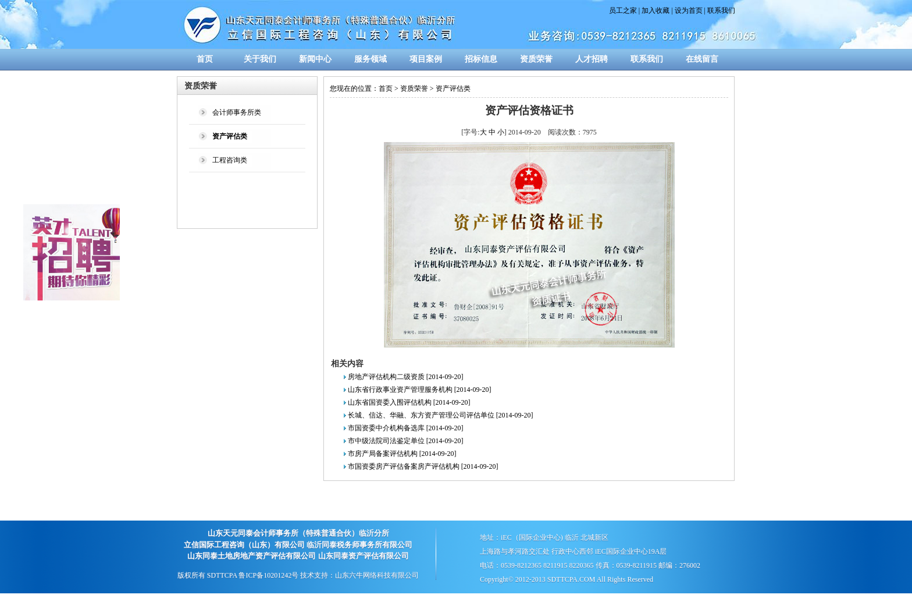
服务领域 (370, 59)
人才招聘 (591, 59)
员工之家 (623, 10)
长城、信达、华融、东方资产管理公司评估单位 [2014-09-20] (440, 415)
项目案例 (425, 59)
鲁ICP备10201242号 (268, 575)
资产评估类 (453, 88)
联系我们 (721, 10)
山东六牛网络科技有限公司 (377, 575)
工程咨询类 (229, 160)
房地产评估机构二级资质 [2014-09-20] (406, 377)
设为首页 (689, 10)
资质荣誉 (536, 59)
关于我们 (260, 59)
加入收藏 (655, 10)
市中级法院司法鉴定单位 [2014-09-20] (406, 441)
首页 (205, 59)
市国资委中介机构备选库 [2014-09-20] (406, 428)
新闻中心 (315, 59)
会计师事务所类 (236, 112)
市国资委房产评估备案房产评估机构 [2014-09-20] (423, 466)
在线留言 (702, 59)
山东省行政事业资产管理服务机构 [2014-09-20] (419, 389)
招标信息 (481, 59)
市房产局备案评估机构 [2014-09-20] (402, 454)
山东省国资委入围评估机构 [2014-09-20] (409, 402)
